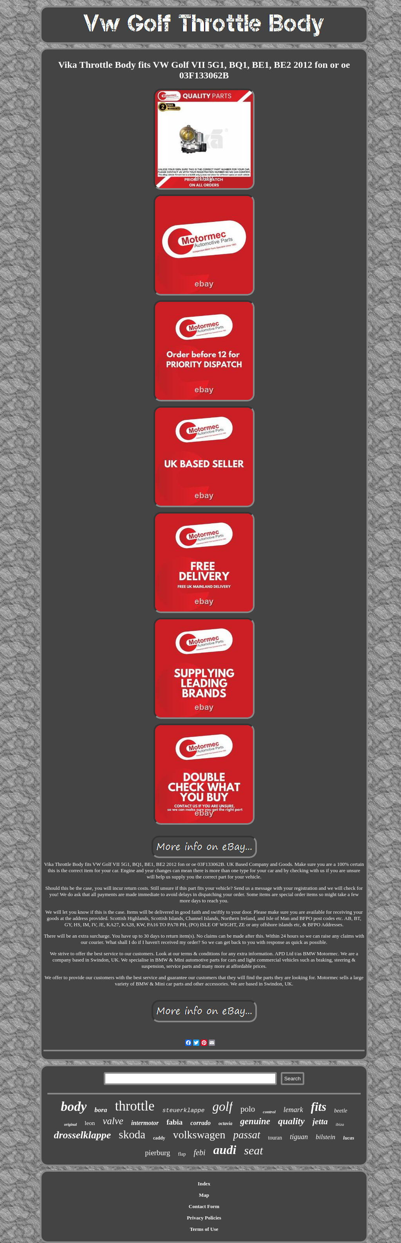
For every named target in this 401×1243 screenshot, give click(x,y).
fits (319, 1107)
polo (247, 1109)
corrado (200, 1123)
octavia (225, 1123)
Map (204, 1195)
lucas (348, 1138)
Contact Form (204, 1206)
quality (291, 1121)
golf (223, 1107)
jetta (320, 1121)
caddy (159, 1138)
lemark (293, 1110)
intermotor (145, 1123)
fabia (174, 1122)
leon (90, 1123)
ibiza (340, 1124)
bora (100, 1110)
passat (246, 1135)
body (74, 1106)
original (70, 1124)
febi (200, 1152)
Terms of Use (204, 1229)
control (269, 1111)
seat (253, 1150)
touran (275, 1138)
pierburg (157, 1153)
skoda (132, 1134)
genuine (255, 1121)
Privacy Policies (204, 1218)
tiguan (299, 1137)
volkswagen (199, 1135)
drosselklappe (82, 1135)
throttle (134, 1106)
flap (182, 1154)
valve (113, 1121)
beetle (340, 1111)
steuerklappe (184, 1110)
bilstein (325, 1137)
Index (204, 1184)
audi (225, 1150)
